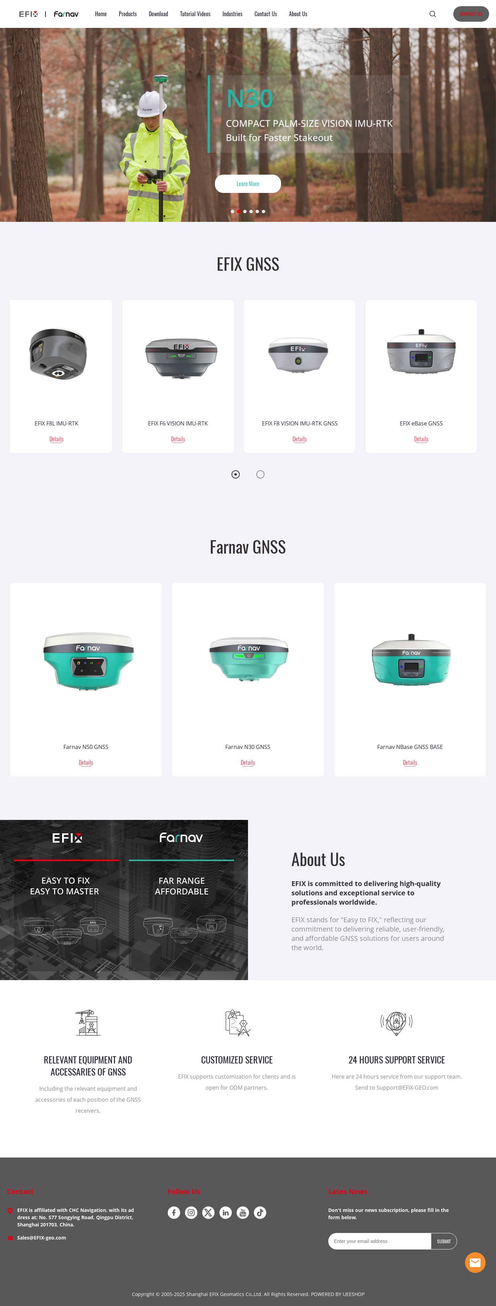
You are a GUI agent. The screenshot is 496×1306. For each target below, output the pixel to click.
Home (101, 14)
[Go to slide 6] (263, 211)
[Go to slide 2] (238, 211)
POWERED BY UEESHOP (337, 1294)
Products (128, 14)
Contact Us (266, 14)
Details (66, 439)
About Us (298, 14)
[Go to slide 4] (251, 211)
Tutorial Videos (195, 14)
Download (158, 14)
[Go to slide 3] (245, 211)
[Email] (379, 1241)
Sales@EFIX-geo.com (41, 1237)
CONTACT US (471, 14)
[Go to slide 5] (257, 211)
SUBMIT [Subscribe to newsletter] (444, 1241)
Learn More (248, 183)
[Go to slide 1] (232, 211)
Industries (232, 14)
